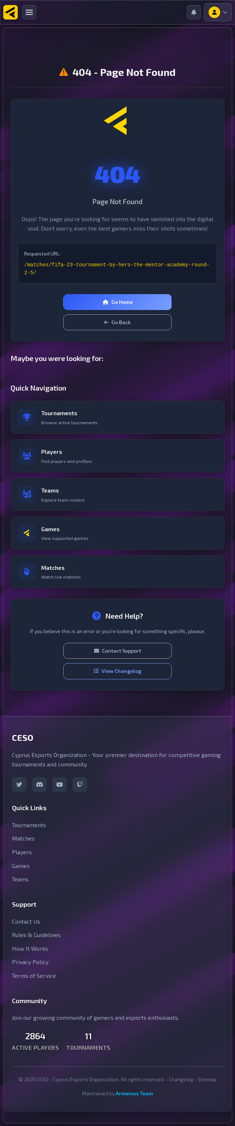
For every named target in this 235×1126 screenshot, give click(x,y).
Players (22, 851)
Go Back (117, 322)
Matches (23, 838)
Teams (20, 879)
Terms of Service (34, 975)
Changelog (181, 1079)
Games (21, 865)
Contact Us (26, 921)
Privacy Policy (30, 961)
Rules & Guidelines (36, 934)
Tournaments (29, 824)
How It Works (30, 948)
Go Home (118, 302)
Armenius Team (134, 1093)
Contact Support (117, 651)
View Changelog (117, 671)
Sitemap (207, 1079)
